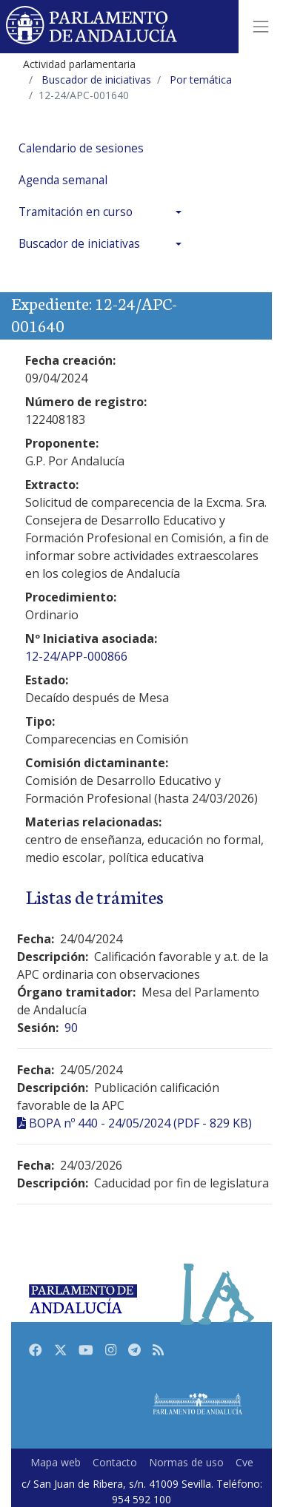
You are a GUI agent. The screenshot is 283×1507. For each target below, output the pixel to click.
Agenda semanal (63, 180)
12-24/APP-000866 (76, 656)
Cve (244, 1462)
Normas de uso (186, 1462)
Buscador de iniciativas (79, 244)
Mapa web (55, 1462)
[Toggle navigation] (261, 26)
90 (71, 1027)
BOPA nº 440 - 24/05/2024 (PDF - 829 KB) (140, 1123)
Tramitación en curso (76, 212)
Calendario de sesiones (81, 148)
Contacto (115, 1462)
